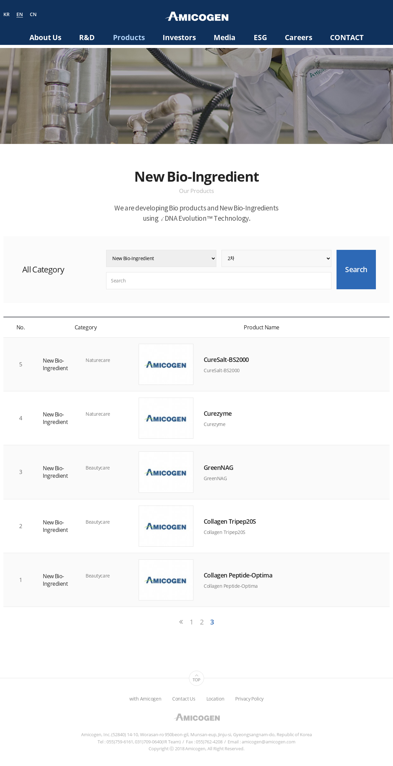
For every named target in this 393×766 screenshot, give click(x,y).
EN (19, 14)
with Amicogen (145, 698)
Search (387, 15)
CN (33, 14)
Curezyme (218, 413)
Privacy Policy (249, 698)
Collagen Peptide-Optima (238, 575)
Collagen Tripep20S (230, 521)
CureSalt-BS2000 (226, 359)
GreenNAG (218, 467)
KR (6, 14)
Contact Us (183, 698)
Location (215, 698)
